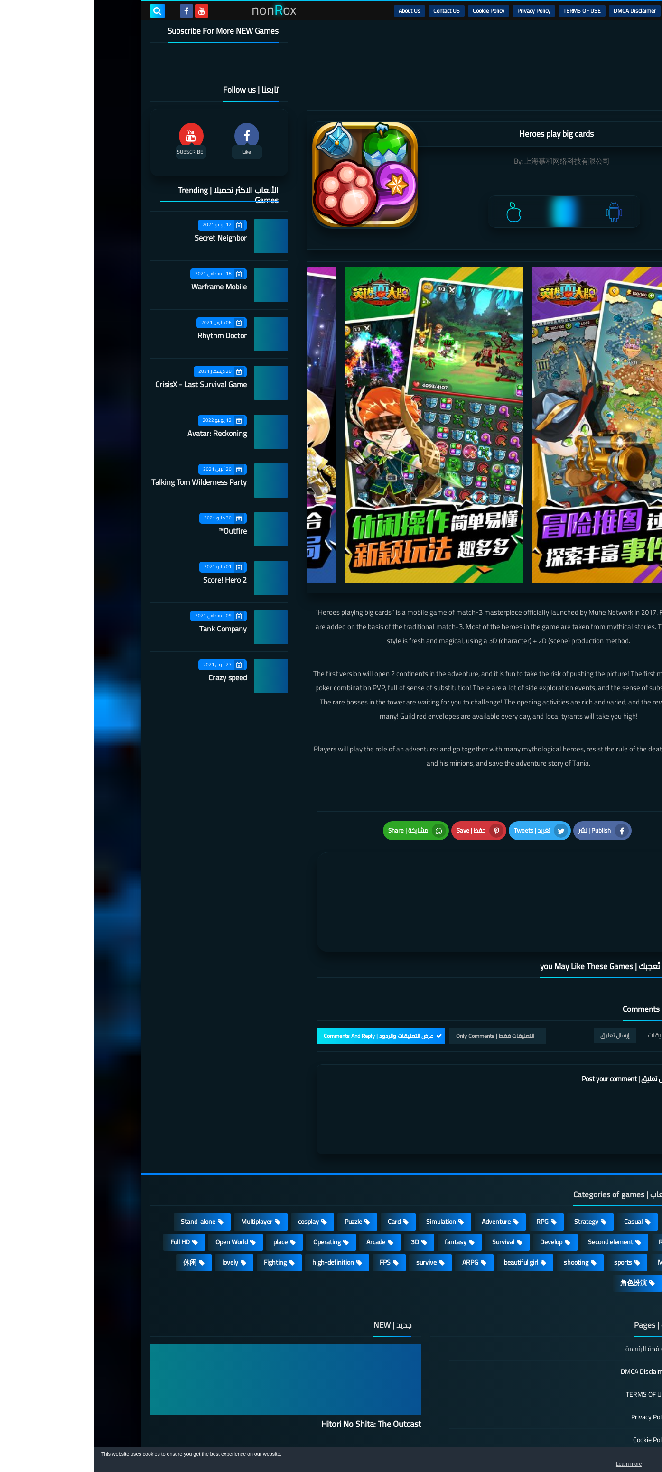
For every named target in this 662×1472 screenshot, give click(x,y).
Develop (457, 1167)
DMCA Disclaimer (540, 10)
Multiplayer (162, 1147)
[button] (625, 1461)
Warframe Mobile (124, 286)
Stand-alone (103, 1147)
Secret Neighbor (126, 238)
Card (299, 1147)
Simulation (347, 1147)
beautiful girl (427, 1188)
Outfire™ (138, 531)
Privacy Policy (439, 10)
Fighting (180, 1188)
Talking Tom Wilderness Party (104, 482)
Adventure (401, 1147)
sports (529, 1188)
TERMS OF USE (487, 10)
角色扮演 (539, 1208)
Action (582, 1147)
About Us (315, 10)
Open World (137, 1167)
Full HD (85, 1167)
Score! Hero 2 (130, 580)
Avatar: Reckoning (122, 433)
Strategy (492, 1147)
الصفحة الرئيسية (553, 1274)
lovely (136, 1188)
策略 (584, 1208)
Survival (409, 1167)
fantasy (361, 1167)
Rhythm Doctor (127, 335)
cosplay (214, 1147)
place (186, 1167)
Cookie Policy (394, 10)
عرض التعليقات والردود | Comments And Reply (284, 961)
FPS (290, 1188)
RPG (448, 1147)
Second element (516, 1167)
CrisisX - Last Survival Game (106, 384)
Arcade (281, 1167)
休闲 (95, 1188)
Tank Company (128, 628)
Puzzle (259, 1147)
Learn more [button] (570, 1464)
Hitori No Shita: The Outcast (276, 1349)
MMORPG (577, 1188)
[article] (320, 850)
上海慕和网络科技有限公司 (472, 161)
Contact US (352, 10)
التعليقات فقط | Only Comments (401, 961)
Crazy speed (133, 677)
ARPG (376, 1188)
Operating (232, 1167)
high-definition (239, 1188)
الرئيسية (583, 10)
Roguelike (577, 1167)
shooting (481, 1188)
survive (332, 1188)
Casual (539, 1147)
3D (321, 1167)
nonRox (534, 1442)
